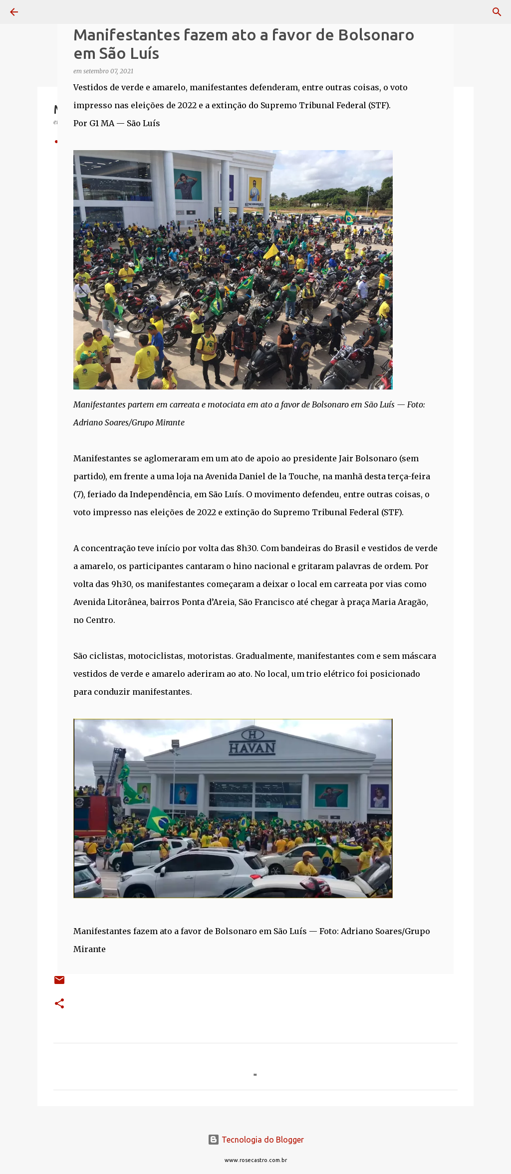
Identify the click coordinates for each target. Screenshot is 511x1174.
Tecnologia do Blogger (256, 1139)
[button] (59, 1004)
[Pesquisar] (42, 12)
